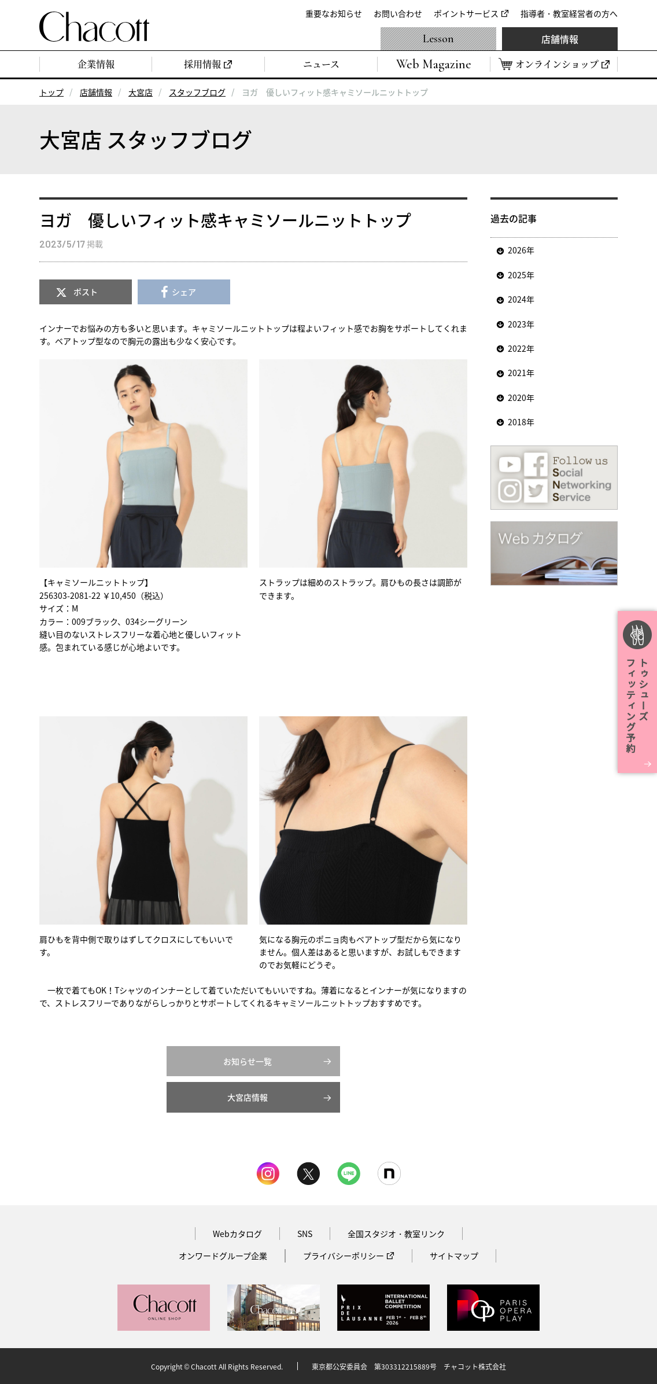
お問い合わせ (398, 13)
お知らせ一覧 (247, 1061)
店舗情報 (559, 39)
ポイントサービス (466, 13)
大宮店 (140, 92)
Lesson (438, 39)
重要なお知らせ (333, 13)
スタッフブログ (197, 92)
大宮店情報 (247, 1097)
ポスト (85, 291)
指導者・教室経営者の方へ (569, 13)
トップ (51, 92)
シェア (184, 291)
